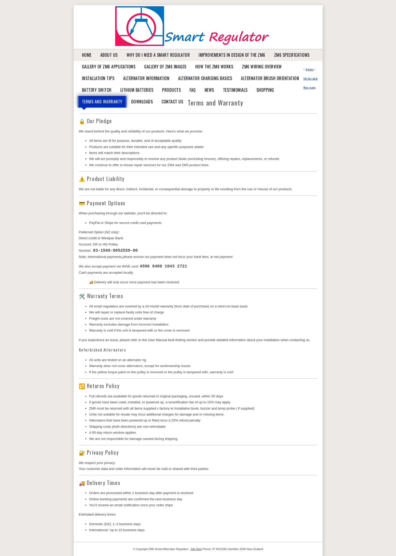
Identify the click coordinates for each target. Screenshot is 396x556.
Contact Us (172, 101)
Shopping (265, 90)
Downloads (142, 101)
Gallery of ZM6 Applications (109, 67)
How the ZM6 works (214, 67)
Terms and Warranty (102, 101)
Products (171, 90)
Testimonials (235, 90)
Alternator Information (146, 78)
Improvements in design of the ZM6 (232, 55)
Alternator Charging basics (205, 78)
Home (87, 55)
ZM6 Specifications (292, 55)
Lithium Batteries (137, 90)
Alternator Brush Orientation (270, 78)
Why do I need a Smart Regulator (158, 55)
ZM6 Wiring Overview (262, 67)
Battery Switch (97, 90)
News (209, 90)
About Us (109, 55)
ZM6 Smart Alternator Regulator (168, 548)
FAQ (193, 90)
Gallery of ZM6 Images (165, 67)
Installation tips (98, 78)
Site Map (196, 548)
